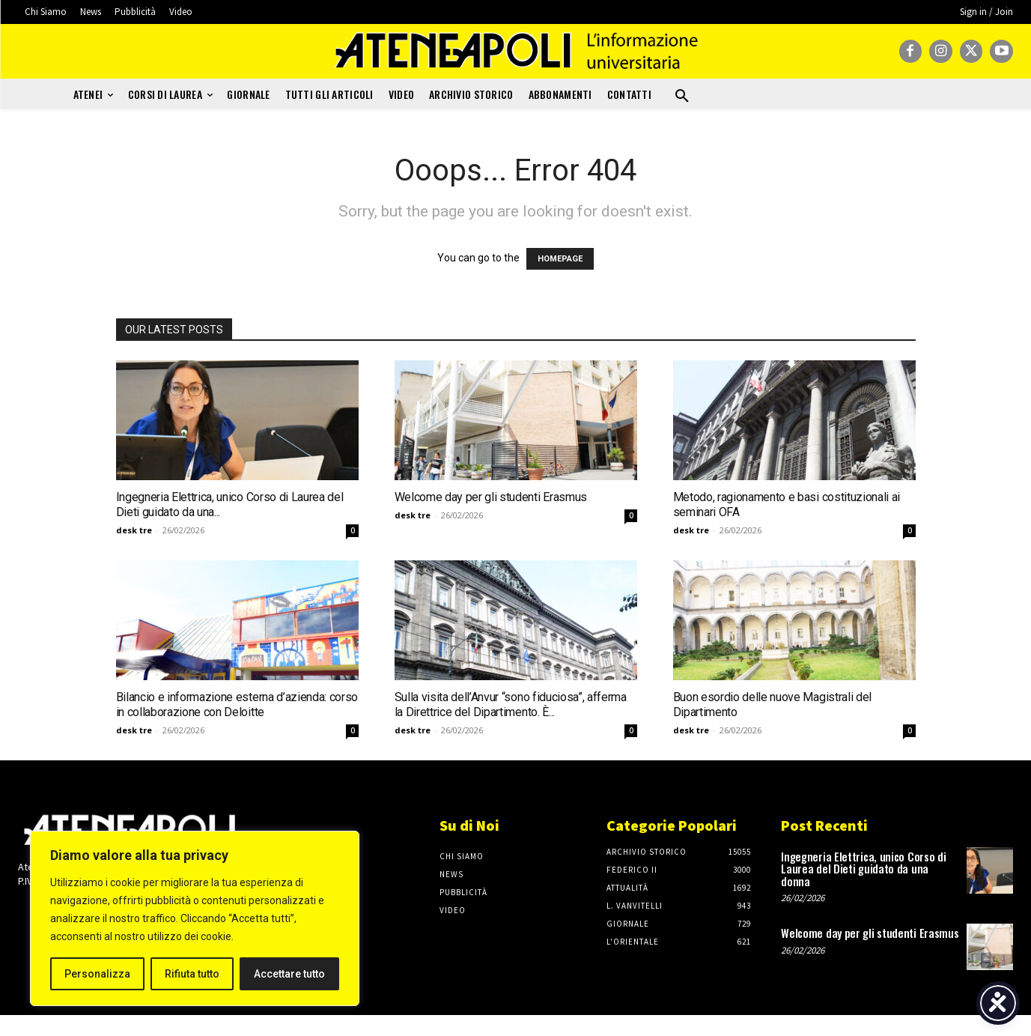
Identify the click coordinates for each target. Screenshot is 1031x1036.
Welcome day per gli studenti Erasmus (491, 497)
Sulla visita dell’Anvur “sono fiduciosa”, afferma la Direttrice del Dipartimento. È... (511, 704)
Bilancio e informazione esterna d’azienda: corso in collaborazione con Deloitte (237, 704)
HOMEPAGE (560, 259)
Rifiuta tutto (192, 974)
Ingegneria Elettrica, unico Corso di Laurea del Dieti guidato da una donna (863, 868)
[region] (194, 918)
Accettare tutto (289, 974)
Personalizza (97, 974)
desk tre (134, 530)
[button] (682, 97)
